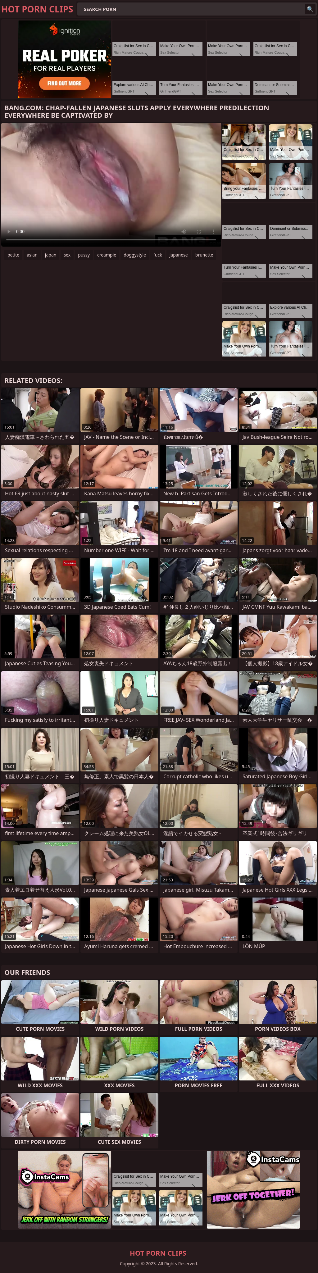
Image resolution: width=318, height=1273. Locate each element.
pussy (84, 255)
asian (32, 255)
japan (51, 255)
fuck (157, 255)
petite (13, 255)
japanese (179, 255)
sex (67, 255)
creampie (106, 255)
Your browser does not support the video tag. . (111, 185)
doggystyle (135, 255)
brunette (204, 255)
